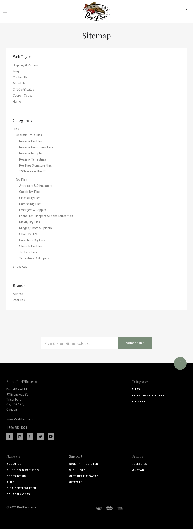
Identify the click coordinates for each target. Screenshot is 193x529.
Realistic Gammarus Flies (36, 147)
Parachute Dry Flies (32, 240)
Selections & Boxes (148, 395)
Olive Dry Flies (28, 234)
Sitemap (76, 482)
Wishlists (77, 470)
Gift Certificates (23, 89)
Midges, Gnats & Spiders (35, 228)
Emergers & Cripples (33, 210)
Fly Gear (139, 401)
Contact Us (20, 77)
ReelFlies (19, 300)
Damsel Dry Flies (30, 204)
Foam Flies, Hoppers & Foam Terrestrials (46, 216)
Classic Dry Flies (29, 198)
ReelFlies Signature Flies (35, 165)
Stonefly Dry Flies (30, 246)
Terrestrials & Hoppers (34, 258)
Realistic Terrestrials (33, 159)
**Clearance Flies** (32, 171)
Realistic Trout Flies (29, 135)
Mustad (18, 294)
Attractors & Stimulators (35, 185)
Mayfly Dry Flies (29, 222)
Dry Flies (21, 179)
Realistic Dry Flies (30, 141)
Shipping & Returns (26, 65)
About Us (19, 83)
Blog (16, 71)
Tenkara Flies (28, 252)
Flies (16, 129)
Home (17, 101)
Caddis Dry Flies (29, 191)
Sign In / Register (83, 464)
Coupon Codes (23, 95)
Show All (20, 266)
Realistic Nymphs (30, 153)
